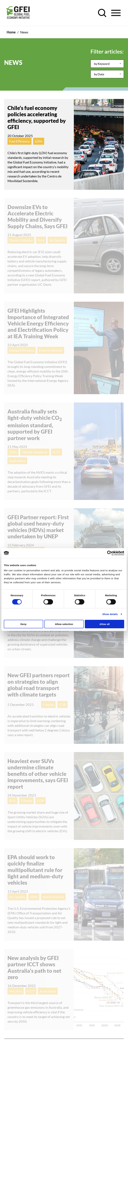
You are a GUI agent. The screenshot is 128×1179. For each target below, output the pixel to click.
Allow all (105, 624)
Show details (110, 614)
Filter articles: (107, 51)
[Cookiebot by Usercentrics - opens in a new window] (109, 552)
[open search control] (102, 13)
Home (11, 32)
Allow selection (64, 624)
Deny (23, 624)
